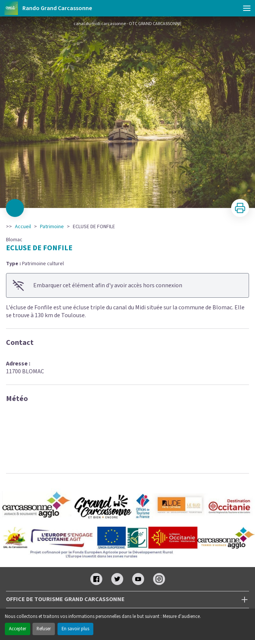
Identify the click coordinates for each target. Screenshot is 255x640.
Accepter (17, 628)
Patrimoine (52, 226)
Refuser (44, 628)
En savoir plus (75, 628)
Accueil (23, 226)
